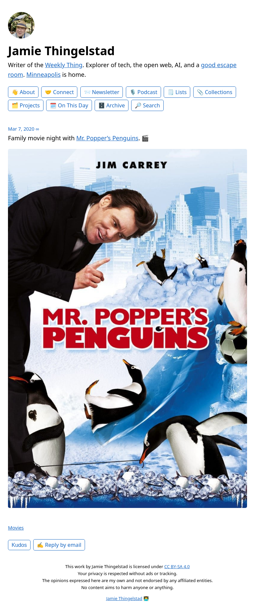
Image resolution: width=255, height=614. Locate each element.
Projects (30, 105)
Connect (63, 92)
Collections (218, 92)
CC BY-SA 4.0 (177, 566)
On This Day (73, 105)
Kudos (19, 545)
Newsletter (105, 92)
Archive (115, 105)
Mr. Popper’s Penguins (107, 138)
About (27, 92)
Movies (16, 528)
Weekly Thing (64, 65)
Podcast (147, 92)
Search (151, 105)
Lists (181, 92)
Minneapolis (43, 74)
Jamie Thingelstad (61, 51)
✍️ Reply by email (59, 545)
